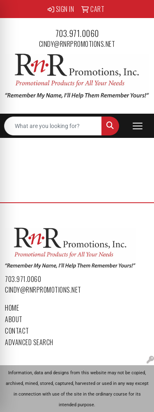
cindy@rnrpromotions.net (77, 44)
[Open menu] (137, 126)
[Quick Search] (53, 126)
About (14, 319)
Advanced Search (29, 342)
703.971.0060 (77, 33)
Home (12, 308)
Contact (17, 331)
